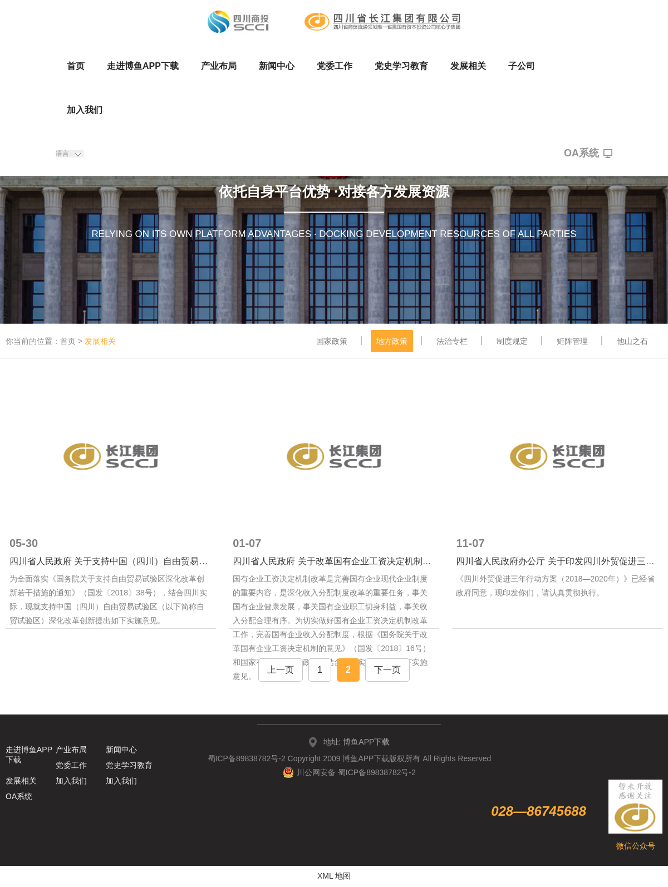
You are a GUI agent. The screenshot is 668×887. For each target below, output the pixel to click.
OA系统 (588, 153)
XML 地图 (334, 875)
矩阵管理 (572, 341)
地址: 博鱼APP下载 (356, 741)
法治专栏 (452, 341)
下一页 (387, 669)
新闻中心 (276, 66)
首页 (76, 66)
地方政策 (391, 341)
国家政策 (331, 341)
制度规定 (512, 341)
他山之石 (632, 341)
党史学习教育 (401, 66)
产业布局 (219, 66)
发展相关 (468, 66)
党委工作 (334, 66)
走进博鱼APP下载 (143, 66)
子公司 (521, 66)
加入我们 (84, 110)
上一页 (280, 669)
